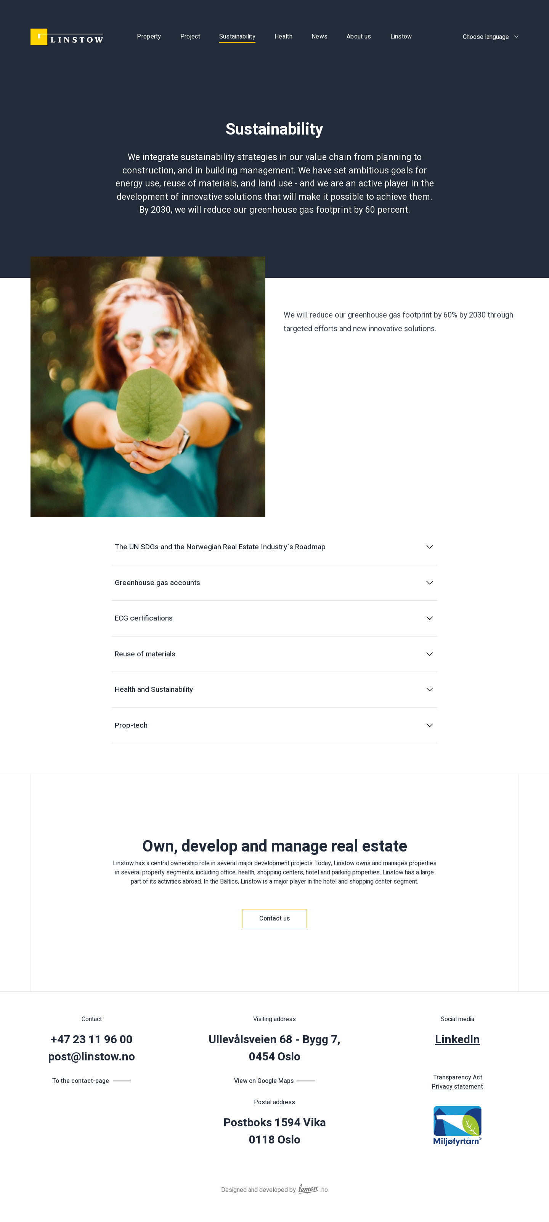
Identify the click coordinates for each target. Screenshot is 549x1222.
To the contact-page (80, 1081)
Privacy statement (457, 1086)
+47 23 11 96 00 (91, 1039)
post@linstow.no (91, 1057)
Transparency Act (457, 1077)
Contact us (274, 918)
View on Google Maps (264, 1081)
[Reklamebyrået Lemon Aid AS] (308, 1187)
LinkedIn (457, 1039)
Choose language (486, 37)
